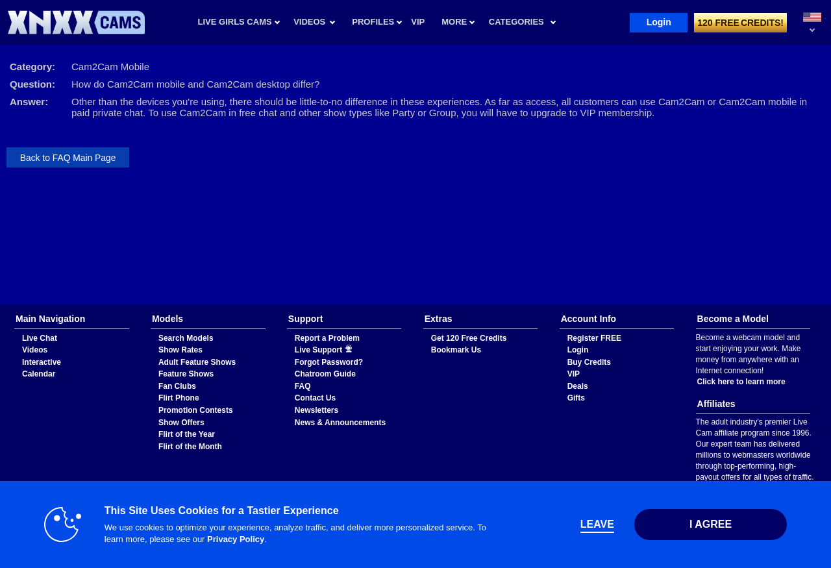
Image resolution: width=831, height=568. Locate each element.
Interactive (41, 362)
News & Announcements (340, 422)
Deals (577, 386)
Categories (516, 22)
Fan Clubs (177, 386)
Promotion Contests (195, 410)
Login (659, 22)
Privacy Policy (235, 539)
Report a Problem (327, 338)
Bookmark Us (456, 349)
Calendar (38, 373)
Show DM (0, 304)
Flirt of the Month (190, 446)
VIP (573, 373)
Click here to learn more (741, 381)
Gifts (576, 397)
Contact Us (315, 397)
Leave (597, 524)
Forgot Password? (329, 362)
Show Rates (180, 349)
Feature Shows (186, 373)
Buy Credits (589, 362)
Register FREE (594, 338)
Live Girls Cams (235, 22)
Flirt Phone (178, 397)
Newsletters (316, 410)
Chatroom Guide (325, 373)
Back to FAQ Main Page (68, 158)
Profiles (373, 22)
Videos (309, 22)
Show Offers (181, 422)
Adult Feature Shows (197, 362)
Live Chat (39, 338)
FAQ (303, 386)
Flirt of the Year (186, 434)
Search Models (186, 338)
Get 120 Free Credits (469, 338)
